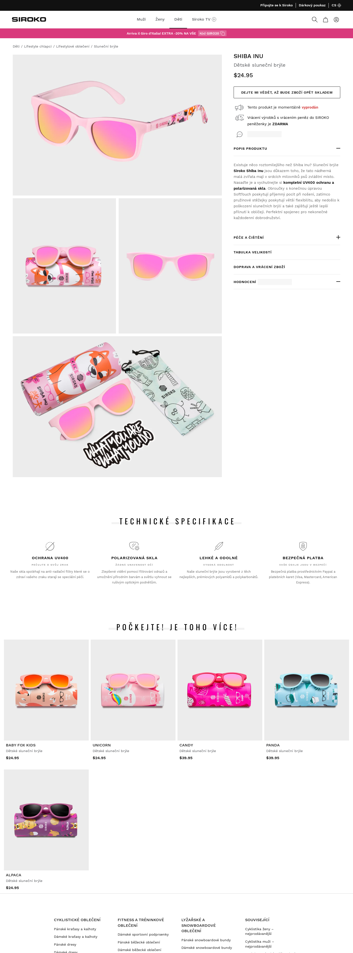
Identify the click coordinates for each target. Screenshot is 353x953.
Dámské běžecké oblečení (139, 950)
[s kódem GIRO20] (222, 33)
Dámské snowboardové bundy (206, 948)
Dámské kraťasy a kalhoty (75, 937)
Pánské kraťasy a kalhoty (75, 929)
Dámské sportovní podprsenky (143, 934)
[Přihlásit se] (336, 20)
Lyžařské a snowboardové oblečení (198, 925)
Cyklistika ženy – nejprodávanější (259, 931)
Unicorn (102, 745)
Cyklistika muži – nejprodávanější (259, 944)
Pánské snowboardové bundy (206, 940)
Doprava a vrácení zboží (259, 267)
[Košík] (325, 20)
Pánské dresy (65, 944)
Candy (186, 745)
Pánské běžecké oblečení (139, 942)
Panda (273, 745)
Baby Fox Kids (21, 745)
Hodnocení (263, 282)
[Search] (315, 20)
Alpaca (13, 875)
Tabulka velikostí (253, 252)
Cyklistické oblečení (77, 919)
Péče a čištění (249, 237)
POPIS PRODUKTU (250, 148)
